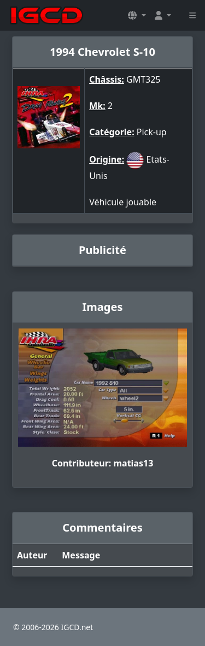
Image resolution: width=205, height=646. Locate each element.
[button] (137, 15)
